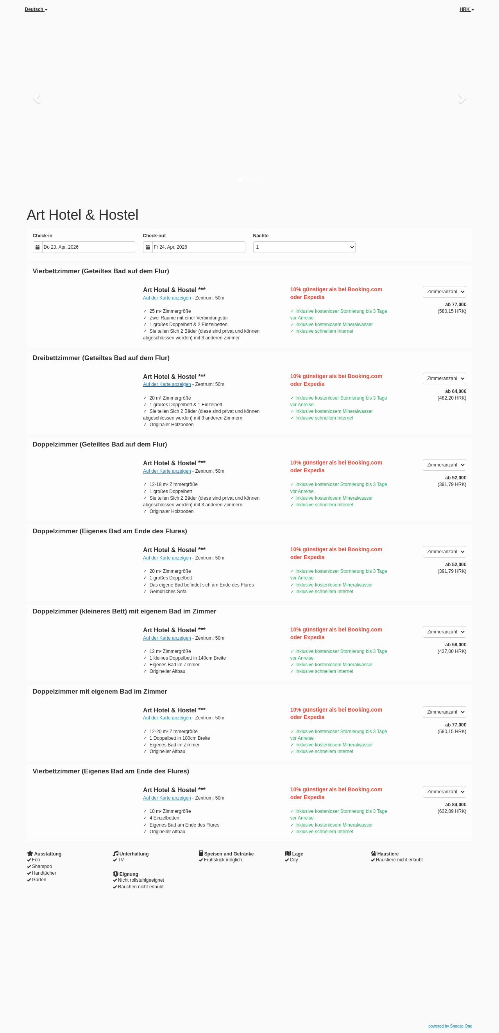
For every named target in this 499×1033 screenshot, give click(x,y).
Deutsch (36, 9)
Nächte (261, 236)
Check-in (43, 236)
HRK (467, 9)
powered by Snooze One (450, 1026)
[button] (37, 97)
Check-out (154, 236)
